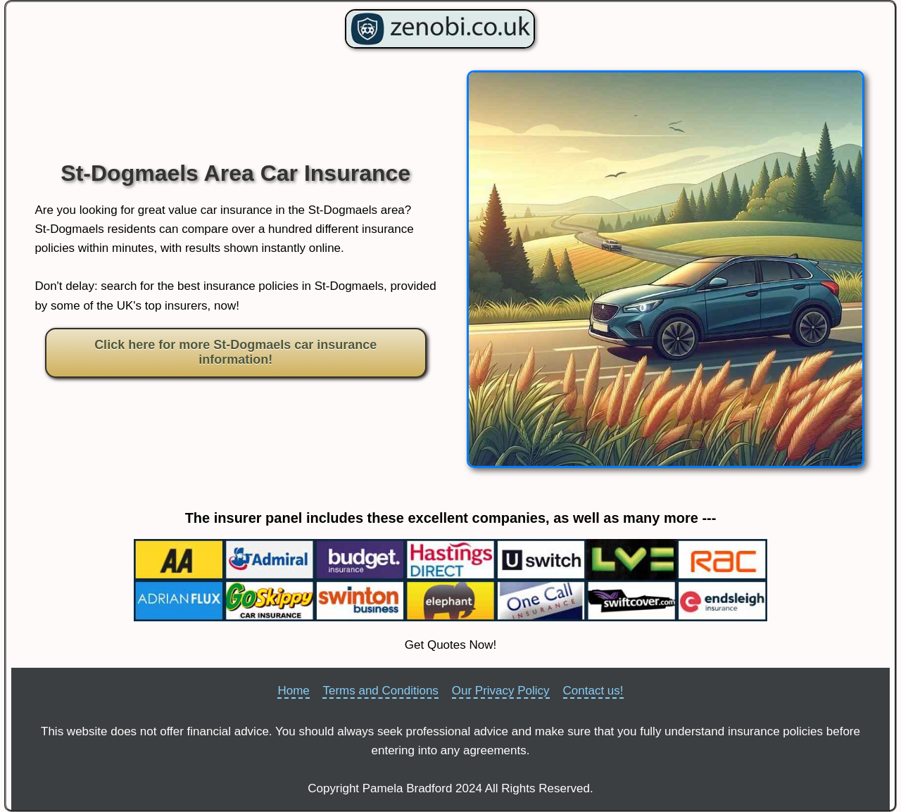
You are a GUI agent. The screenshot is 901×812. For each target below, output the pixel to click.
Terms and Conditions (380, 690)
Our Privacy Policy (501, 690)
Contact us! (593, 690)
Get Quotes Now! (450, 645)
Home (293, 690)
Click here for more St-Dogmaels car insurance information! (235, 352)
